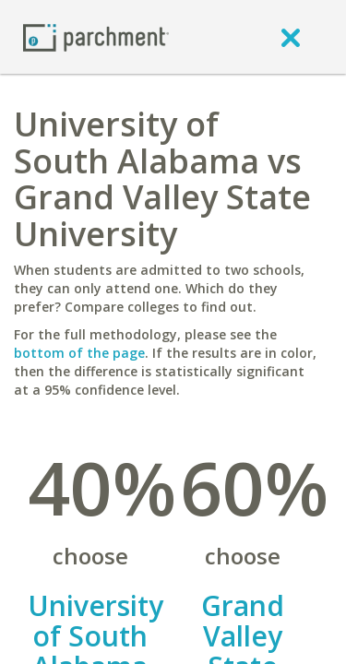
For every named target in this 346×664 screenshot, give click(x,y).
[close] (290, 37)
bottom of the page (79, 353)
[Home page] (96, 36)
